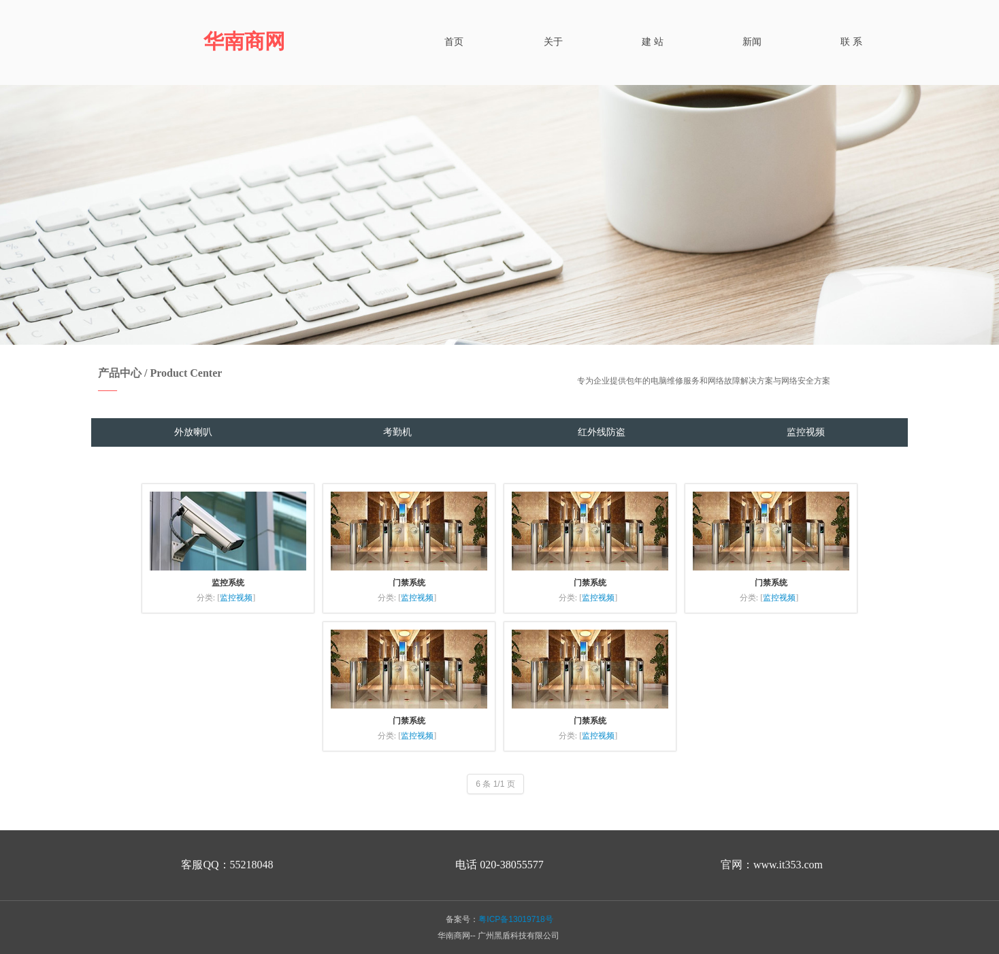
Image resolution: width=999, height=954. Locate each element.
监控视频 (806, 432)
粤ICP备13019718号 (515, 919)
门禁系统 (409, 582)
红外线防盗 (601, 432)
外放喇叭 (193, 432)
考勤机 (397, 432)
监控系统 (228, 582)
